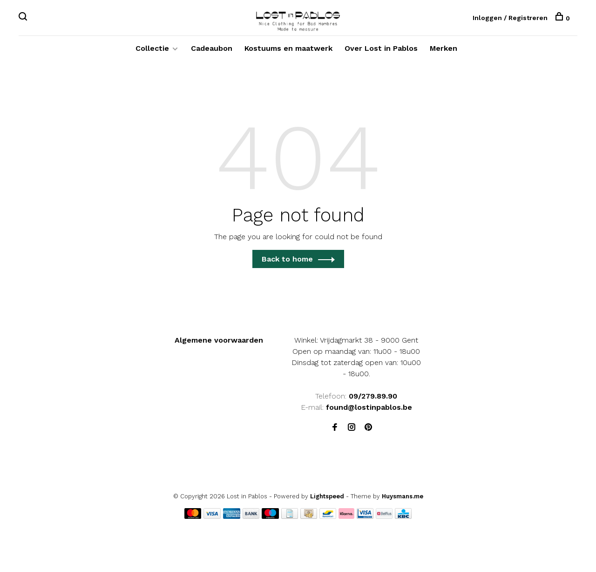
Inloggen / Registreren (510, 18)
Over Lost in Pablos (381, 51)
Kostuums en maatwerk (288, 51)
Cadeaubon (211, 51)
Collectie (152, 51)
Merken (443, 51)
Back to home (287, 262)
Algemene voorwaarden (219, 343)
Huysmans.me (402, 499)
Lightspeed (327, 499)
